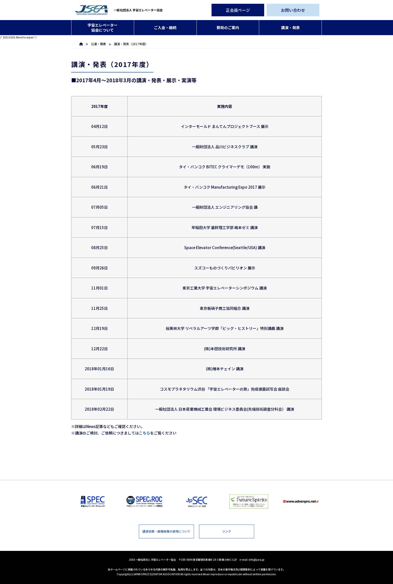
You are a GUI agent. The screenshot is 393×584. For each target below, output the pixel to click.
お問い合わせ (293, 10)
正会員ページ (238, 10)
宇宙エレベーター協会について (102, 27)
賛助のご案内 (228, 27)
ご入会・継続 (165, 27)
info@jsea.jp (256, 559)
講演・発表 (290, 27)
